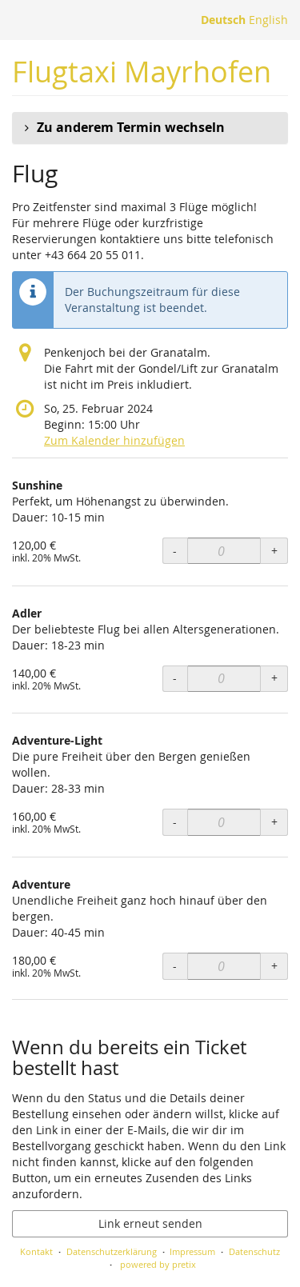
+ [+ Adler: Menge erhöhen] (274, 677)
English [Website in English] (268, 19)
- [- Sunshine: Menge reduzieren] (175, 550)
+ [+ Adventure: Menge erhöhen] (274, 965)
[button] (150, 128)
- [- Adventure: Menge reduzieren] (175, 965)
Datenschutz (254, 1251)
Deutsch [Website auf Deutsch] (223, 19)
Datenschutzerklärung (111, 1251)
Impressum (192, 1251)
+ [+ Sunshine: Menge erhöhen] (274, 550)
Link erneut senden (150, 1223)
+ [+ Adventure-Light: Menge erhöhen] (274, 821)
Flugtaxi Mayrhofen (141, 71)
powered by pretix (158, 1264)
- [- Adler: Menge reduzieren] (175, 677)
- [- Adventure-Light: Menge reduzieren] (175, 821)
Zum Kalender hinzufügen (114, 440)
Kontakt (36, 1251)
